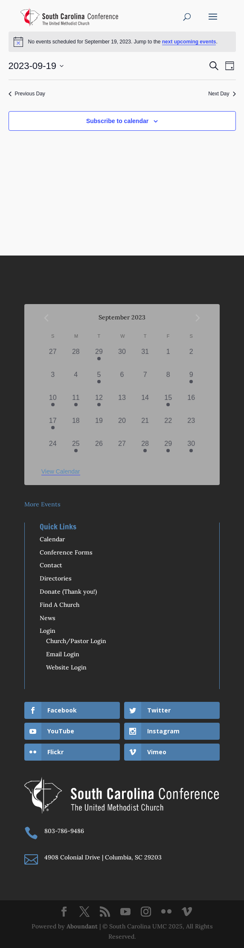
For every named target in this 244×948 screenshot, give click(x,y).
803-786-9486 (64, 831)
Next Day (221, 94)
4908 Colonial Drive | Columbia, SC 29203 (103, 857)
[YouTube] (125, 912)
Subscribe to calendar (117, 121)
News (47, 618)
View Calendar (60, 471)
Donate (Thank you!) (68, 591)
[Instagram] (146, 912)
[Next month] (197, 318)
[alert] (122, 42)
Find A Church (59, 605)
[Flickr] (166, 912)
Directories (56, 578)
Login (47, 631)
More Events (42, 504)
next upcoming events (189, 42)
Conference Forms (66, 552)
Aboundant (82, 926)
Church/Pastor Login (76, 641)
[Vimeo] (187, 912)
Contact (51, 565)
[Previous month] (46, 318)
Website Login (66, 667)
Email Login (62, 654)
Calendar (52, 539)
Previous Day (27, 94)
